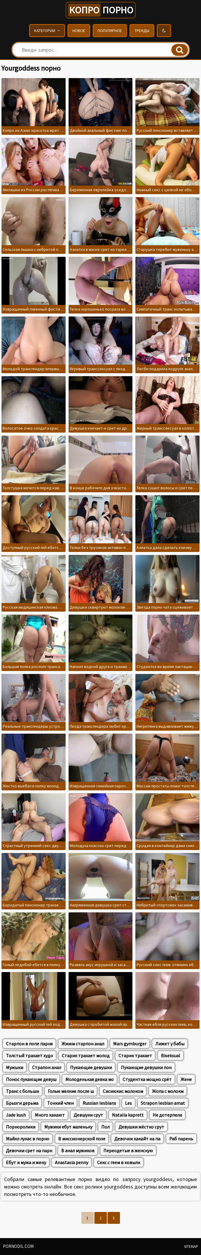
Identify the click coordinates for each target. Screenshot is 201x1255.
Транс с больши (22, 1091)
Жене (186, 1079)
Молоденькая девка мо (89, 1079)
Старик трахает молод (86, 1055)
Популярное (110, 30)
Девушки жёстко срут (141, 1127)
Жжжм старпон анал (82, 1044)
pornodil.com (18, 1246)
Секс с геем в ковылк (118, 1162)
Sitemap (191, 1246)
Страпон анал (46, 1067)
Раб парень (181, 1139)
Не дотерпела (167, 1115)
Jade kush (16, 1115)
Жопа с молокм (167, 1091)
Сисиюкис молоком (123, 1091)
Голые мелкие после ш (71, 1091)
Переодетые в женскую (128, 1150)
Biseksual (170, 1055)
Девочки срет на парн (29, 1150)
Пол (105, 1127)
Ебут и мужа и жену (26, 1162)
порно (100, 10)
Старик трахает (135, 1055)
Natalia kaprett (128, 1115)
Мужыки (14, 1067)
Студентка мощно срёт (147, 1079)
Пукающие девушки (91, 1067)
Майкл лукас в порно (27, 1139)
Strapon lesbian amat (163, 1103)
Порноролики (20, 1127)
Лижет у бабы (169, 1044)
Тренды (141, 30)
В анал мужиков (77, 1150)
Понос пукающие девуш (31, 1079)
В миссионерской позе (81, 1139)
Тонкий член (60, 1103)
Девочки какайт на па (137, 1139)
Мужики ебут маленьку (68, 1127)
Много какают (50, 1115)
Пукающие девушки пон (146, 1067)
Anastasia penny (71, 1162)
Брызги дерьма (22, 1103)
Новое (78, 30)
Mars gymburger (129, 1044)
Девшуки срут (88, 1115)
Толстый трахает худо (29, 1055)
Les (128, 1103)
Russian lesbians (99, 1103)
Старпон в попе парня (29, 1044)
